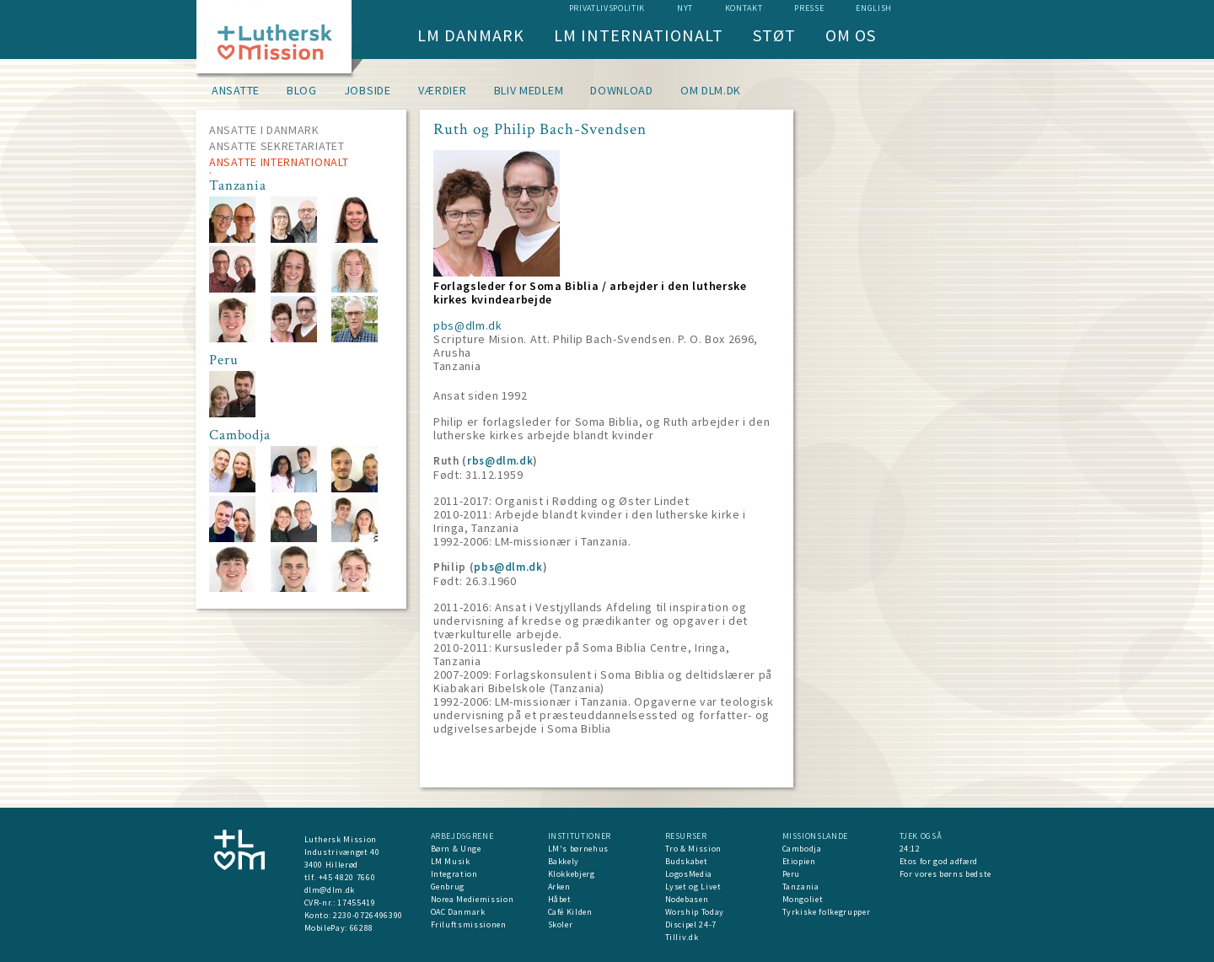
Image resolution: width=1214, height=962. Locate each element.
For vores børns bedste (945, 873)
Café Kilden (570, 911)
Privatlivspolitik (607, 8)
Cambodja (802, 848)
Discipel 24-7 (691, 924)
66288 (361, 927)
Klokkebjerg (571, 873)
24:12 (910, 848)
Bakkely (564, 861)
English (874, 8)
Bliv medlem (529, 90)
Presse (809, 8)
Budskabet (686, 861)
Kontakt (744, 8)
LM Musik (450, 861)
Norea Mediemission (472, 899)
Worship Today (694, 911)
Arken (559, 886)
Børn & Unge (456, 848)
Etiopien (799, 861)
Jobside (367, 90)
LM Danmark (470, 35)
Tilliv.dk (682, 937)
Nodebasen (687, 899)
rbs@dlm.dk (500, 461)
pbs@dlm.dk (467, 325)
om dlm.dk (710, 90)
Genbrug (448, 886)
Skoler (560, 924)
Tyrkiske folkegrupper (826, 911)
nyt (685, 8)
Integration (454, 873)
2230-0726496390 (368, 915)
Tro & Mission (693, 848)
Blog (302, 90)
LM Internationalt (638, 35)
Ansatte (236, 90)
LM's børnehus (578, 848)
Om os (850, 35)
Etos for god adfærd (939, 861)
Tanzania (800, 886)
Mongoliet (803, 899)
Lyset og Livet (693, 886)
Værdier (442, 90)
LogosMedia (689, 873)
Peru (791, 873)
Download (621, 90)
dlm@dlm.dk (330, 889)
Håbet (560, 899)
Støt (774, 35)
